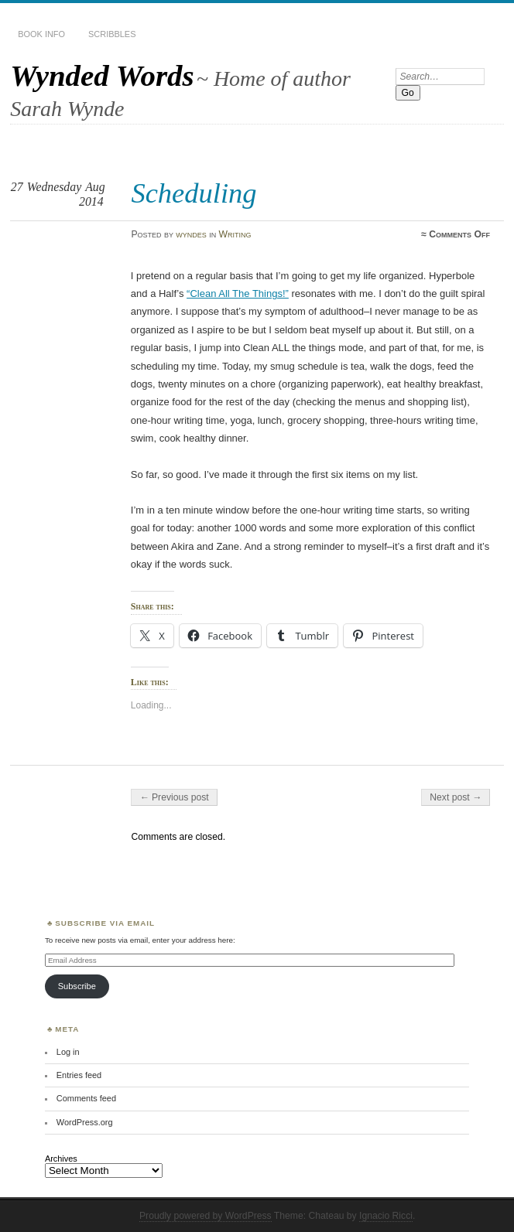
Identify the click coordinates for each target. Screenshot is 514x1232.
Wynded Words (102, 75)
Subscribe (77, 986)
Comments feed (86, 1098)
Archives (61, 1158)
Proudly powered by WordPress (205, 1215)
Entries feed (79, 1075)
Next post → (455, 797)
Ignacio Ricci (386, 1215)
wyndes (191, 234)
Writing (235, 234)
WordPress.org (85, 1122)
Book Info (41, 34)
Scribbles (111, 34)
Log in (68, 1051)
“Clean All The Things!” (238, 293)
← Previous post (173, 797)
